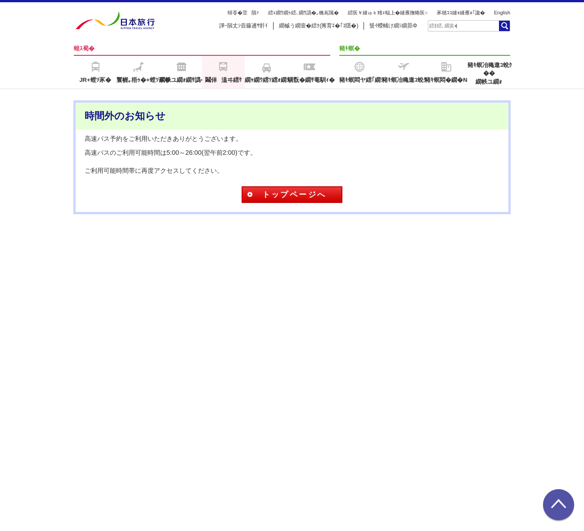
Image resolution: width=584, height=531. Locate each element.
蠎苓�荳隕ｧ (243, 12)
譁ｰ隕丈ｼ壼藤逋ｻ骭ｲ (243, 25)
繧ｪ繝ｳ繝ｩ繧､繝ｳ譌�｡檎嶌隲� (303, 12)
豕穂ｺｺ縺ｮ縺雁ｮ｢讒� (461, 12)
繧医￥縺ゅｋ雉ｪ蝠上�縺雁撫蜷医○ (388, 12)
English (502, 12)
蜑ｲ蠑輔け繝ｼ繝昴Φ (393, 25)
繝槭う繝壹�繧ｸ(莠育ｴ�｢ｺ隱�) (318, 25)
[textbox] (443, 26)
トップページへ (294, 194)
